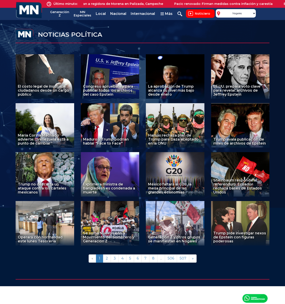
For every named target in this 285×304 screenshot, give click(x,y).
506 (171, 258)
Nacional (118, 14)
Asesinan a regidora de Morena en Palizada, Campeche (121, 4)
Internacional (143, 14)
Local (101, 14)
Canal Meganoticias (255, 298)
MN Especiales (82, 13)
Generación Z (59, 13)
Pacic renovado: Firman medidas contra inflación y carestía (227, 4)
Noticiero (202, 14)
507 (183, 258)
